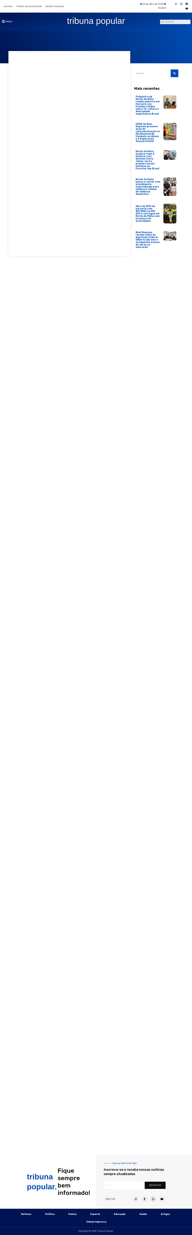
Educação (120, 1214)
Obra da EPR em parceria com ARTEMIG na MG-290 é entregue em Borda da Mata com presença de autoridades (148, 215)
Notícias (26, 1214)
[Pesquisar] (174, 75)
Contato (8, 6)
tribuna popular (96, 21)
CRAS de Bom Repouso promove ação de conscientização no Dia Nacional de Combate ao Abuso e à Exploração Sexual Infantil (148, 134)
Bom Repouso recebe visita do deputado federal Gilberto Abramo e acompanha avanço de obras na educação (148, 241)
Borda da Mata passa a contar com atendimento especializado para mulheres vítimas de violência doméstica (148, 188)
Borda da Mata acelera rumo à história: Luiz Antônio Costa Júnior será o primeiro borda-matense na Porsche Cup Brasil (147, 161)
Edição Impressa (55, 6)
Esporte (95, 1214)
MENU (9, 22)
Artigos (165, 1214)
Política (50, 1214)
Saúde (143, 1214)
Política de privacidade (29, 6)
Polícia (72, 1214)
